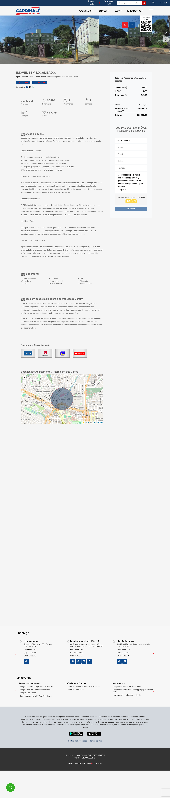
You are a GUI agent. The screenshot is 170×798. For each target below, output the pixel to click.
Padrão (30, 90)
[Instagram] (26, 674)
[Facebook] (78, 674)
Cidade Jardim (40, 90)
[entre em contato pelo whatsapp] (8, 786)
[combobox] (131, 154)
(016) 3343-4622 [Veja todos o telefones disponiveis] (108, 2)
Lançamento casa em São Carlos (127, 700)
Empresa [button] (103, 11)
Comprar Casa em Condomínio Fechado (83, 700)
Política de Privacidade (77, 754)
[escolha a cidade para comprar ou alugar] (164, 2)
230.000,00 (142, 117)
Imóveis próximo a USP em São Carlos (36, 709)
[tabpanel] (85, 46)
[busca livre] (144, 3)
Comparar (39, 96)
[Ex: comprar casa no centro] (129, 3)
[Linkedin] (83, 674)
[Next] (153, 667)
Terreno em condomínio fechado (127, 708)
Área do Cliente (91, 2)
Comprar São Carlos (75, 703)
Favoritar (23, 96)
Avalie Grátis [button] (85, 11)
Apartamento (21, 90)
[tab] (125, 25)
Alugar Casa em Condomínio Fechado (36, 703)
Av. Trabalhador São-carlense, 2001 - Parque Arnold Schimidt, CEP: (86, 658)
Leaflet (86, 435)
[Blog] (89, 674)
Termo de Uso (96, 754)
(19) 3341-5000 (30, 666)
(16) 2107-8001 (123, 666)
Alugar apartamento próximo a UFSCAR (36, 700)
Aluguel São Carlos (28, 706)
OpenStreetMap (97, 435)
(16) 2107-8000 (76, 666)
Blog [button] (117, 11)
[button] (153, 2)
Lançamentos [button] (134, 11)
